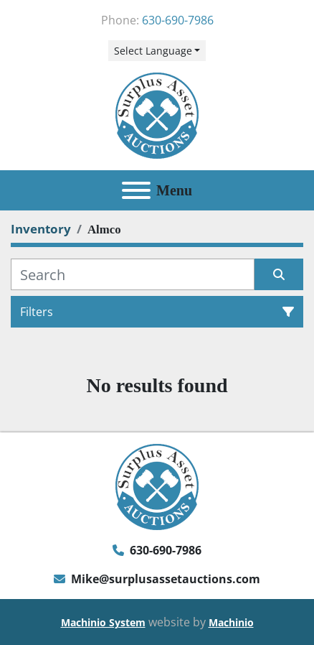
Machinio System (103, 622)
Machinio (231, 622)
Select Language (153, 50)
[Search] (132, 274)
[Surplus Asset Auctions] (157, 485)
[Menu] (136, 190)
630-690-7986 (178, 20)
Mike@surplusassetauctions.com (165, 579)
